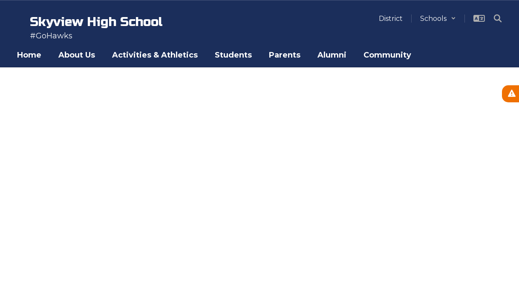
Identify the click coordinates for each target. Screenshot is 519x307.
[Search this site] (497, 18)
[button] (438, 18)
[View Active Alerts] (510, 93)
